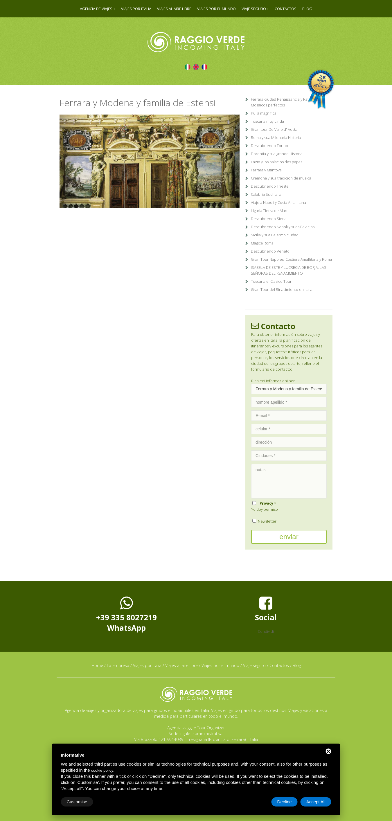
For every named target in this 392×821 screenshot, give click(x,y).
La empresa (118, 665)
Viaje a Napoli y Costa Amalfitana (278, 202)
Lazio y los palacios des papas (276, 161)
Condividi (266, 631)
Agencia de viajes (96, 8)
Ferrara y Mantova (266, 170)
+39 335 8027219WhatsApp (126, 614)
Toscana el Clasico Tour (271, 281)
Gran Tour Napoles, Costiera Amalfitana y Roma (291, 259)
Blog (307, 8)
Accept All (316, 801)
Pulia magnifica (263, 113)
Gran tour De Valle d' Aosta (274, 129)
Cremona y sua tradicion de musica (281, 178)
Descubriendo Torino (269, 145)
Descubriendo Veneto (270, 251)
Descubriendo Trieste (270, 186)
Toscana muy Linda (267, 121)
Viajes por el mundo (216, 8)
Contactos (285, 8)
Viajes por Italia (136, 8)
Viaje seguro (254, 8)
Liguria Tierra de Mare (270, 210)
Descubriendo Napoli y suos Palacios (282, 226)
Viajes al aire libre (174, 8)
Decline (284, 801)
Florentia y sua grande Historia (277, 153)
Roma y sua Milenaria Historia (276, 137)
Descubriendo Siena (269, 218)
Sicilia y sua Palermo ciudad (275, 235)
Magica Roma (262, 243)
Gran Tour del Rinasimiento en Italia (281, 289)
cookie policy (102, 770)
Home (97, 665)
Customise (77, 801)
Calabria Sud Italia (266, 194)
